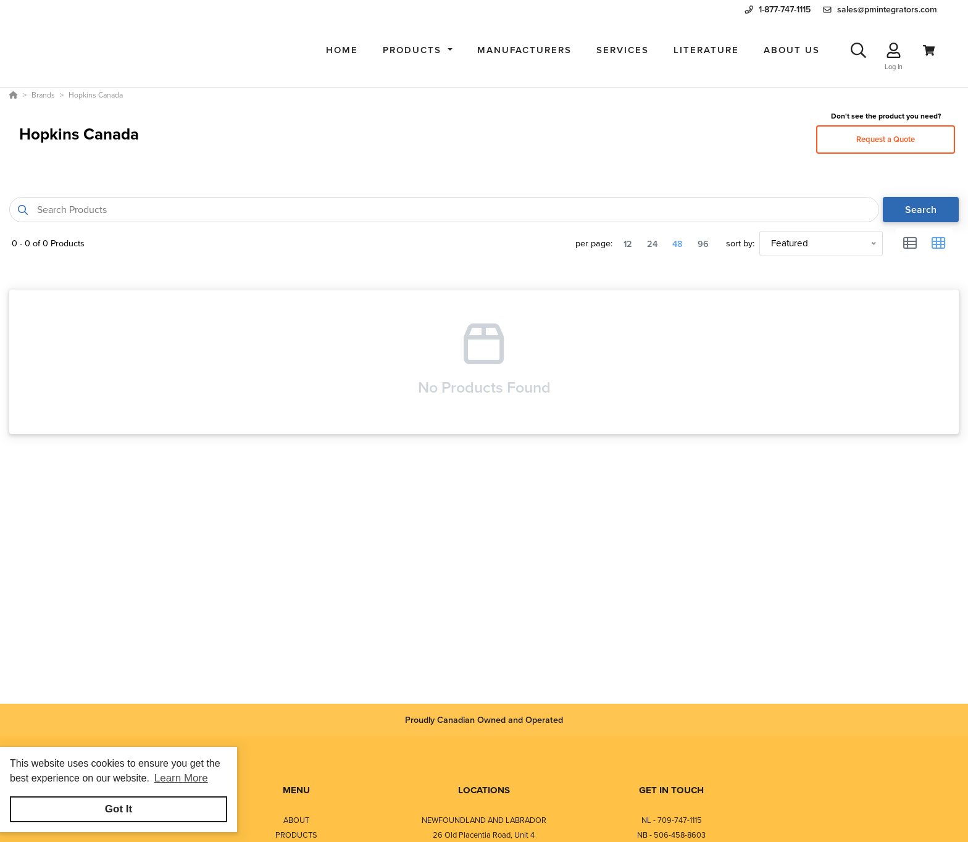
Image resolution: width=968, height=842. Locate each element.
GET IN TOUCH (671, 790)
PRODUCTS (296, 835)
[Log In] (893, 50)
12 (628, 243)
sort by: (740, 243)
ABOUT (296, 820)
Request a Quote (885, 139)
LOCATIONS (484, 790)
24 (652, 243)
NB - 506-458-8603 (671, 835)
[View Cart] (929, 50)
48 (677, 243)
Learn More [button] (181, 778)
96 (703, 243)
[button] (417, 50)
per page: (593, 243)
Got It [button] (118, 809)
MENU (296, 790)
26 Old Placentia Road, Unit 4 (484, 835)
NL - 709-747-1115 (671, 820)
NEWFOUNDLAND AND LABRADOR (484, 820)
